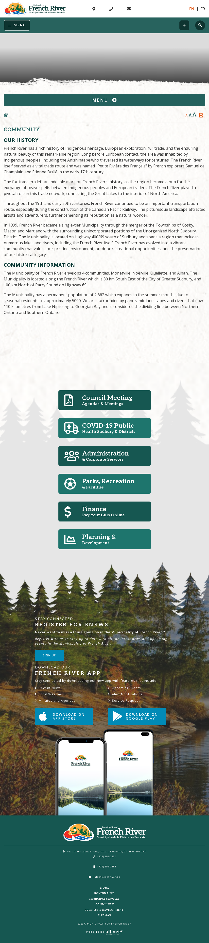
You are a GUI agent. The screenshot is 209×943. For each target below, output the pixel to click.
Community (104, 904)
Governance (104, 893)
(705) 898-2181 (104, 866)
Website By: (104, 931)
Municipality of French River (35, 9)
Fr (203, 9)
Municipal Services (104, 898)
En (191, 9)
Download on (62, 716)
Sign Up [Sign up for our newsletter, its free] (49, 655)
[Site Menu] (104, 100)
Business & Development (104, 910)
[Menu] (17, 25)
